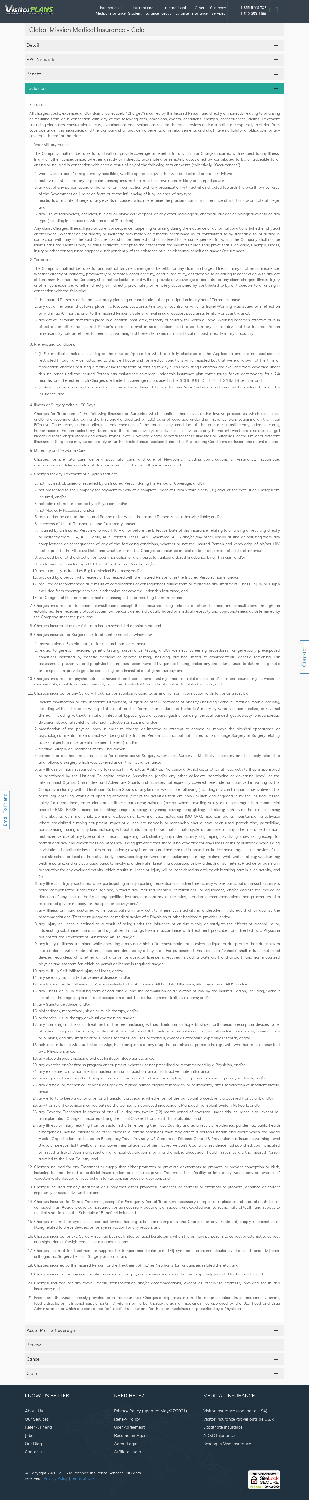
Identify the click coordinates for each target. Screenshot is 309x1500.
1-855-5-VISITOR (253, 7)
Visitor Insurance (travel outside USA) (238, 1419)
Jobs (29, 1436)
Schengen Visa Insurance (227, 1444)
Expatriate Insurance (222, 1427)
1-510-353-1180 (253, 13)
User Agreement (129, 1427)
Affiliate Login (127, 1452)
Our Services (37, 1419)
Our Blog (33, 1444)
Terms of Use (82, 1479)
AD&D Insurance (219, 1436)
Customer (218, 11)
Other (199, 11)
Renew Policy (127, 1419)
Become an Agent (131, 1436)
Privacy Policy (56, 1479)
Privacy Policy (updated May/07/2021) (150, 1411)
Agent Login (126, 1444)
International (111, 11)
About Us (34, 1411)
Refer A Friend (38, 1427)
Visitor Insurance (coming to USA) (235, 1411)
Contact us (35, 1452)
